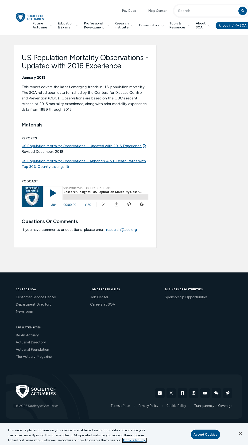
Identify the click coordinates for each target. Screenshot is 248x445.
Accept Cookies (205, 434)
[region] (124, 434)
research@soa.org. (122, 229)
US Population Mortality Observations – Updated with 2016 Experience (82, 146)
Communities (151, 25)
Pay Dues (129, 11)
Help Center (157, 11)
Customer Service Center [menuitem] (36, 297)
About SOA (203, 25)
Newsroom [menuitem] (24, 311)
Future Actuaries (42, 25)
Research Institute (124, 25)
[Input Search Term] (207, 11)
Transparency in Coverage (213, 406)
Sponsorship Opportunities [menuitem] (186, 297)
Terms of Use (120, 406)
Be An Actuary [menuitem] (27, 335)
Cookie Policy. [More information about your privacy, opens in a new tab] (134, 440)
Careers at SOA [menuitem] (102, 304)
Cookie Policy (176, 406)
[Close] (240, 434)
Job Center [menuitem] (99, 297)
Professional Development (96, 25)
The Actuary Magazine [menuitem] (34, 356)
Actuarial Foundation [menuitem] (32, 349)
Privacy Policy (148, 406)
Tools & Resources (179, 25)
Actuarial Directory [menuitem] (31, 342)
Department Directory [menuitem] (33, 304)
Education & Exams (68, 25)
